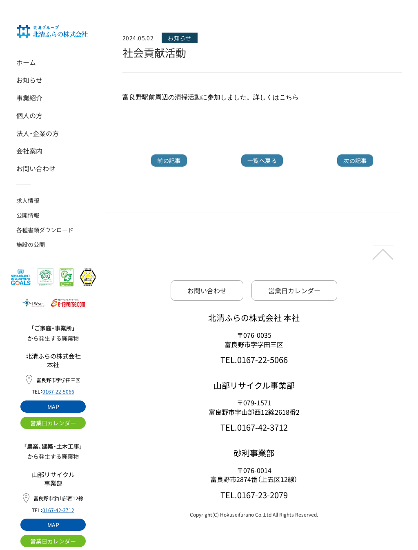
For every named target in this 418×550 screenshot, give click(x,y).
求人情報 (27, 200)
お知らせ (29, 80)
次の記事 (355, 160)
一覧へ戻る (262, 160)
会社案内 (29, 151)
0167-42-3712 (58, 509)
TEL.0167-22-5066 (254, 359)
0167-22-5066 (58, 391)
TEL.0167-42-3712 (254, 427)
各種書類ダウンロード (44, 230)
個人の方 (29, 115)
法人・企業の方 (37, 133)
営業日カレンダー (53, 423)
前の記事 (169, 160)
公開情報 (27, 215)
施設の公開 (30, 244)
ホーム (26, 62)
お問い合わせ (36, 168)
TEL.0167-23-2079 (254, 495)
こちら (289, 97)
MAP (53, 407)
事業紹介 (29, 98)
